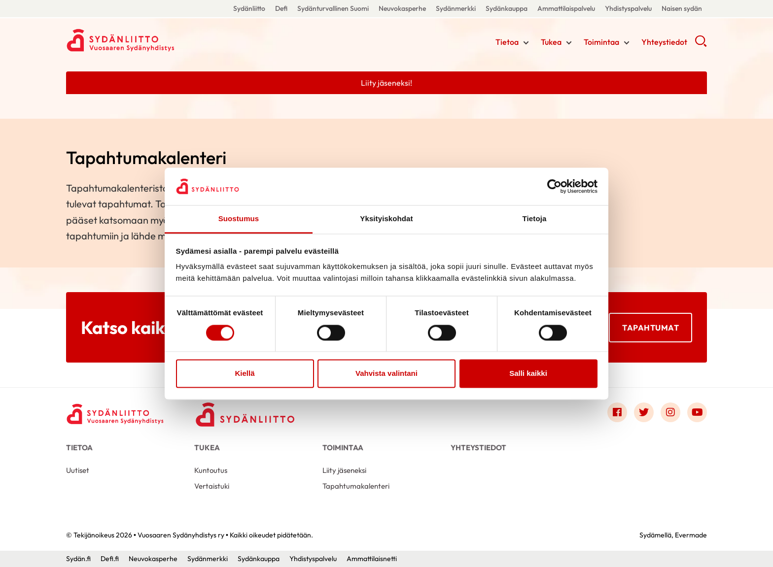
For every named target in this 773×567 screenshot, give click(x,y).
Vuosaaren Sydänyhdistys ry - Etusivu (145, 41)
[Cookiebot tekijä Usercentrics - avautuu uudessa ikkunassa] (554, 186)
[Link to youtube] (697, 412)
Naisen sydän (682, 8)
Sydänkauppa (506, 8)
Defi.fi (110, 558)
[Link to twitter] (644, 412)
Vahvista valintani (386, 373)
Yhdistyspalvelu (628, 8)
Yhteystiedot (664, 42)
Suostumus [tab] (238, 219)
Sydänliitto (249, 8)
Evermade (691, 535)
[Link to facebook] (617, 412)
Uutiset (77, 470)
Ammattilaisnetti (372, 558)
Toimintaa (601, 42)
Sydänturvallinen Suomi (333, 8)
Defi (281, 8)
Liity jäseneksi (344, 470)
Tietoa (507, 42)
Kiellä (244, 373)
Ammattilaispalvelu (566, 8)
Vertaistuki (211, 486)
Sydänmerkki (456, 8)
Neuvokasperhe (402, 8)
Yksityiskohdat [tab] (386, 219)
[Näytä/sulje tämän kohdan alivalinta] (526, 43)
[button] (701, 44)
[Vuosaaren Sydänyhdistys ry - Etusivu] (115, 414)
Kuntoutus (210, 470)
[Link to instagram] (670, 412)
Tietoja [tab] (535, 219)
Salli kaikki (528, 373)
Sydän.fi (78, 558)
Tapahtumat (650, 327)
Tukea (551, 42)
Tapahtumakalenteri (355, 486)
